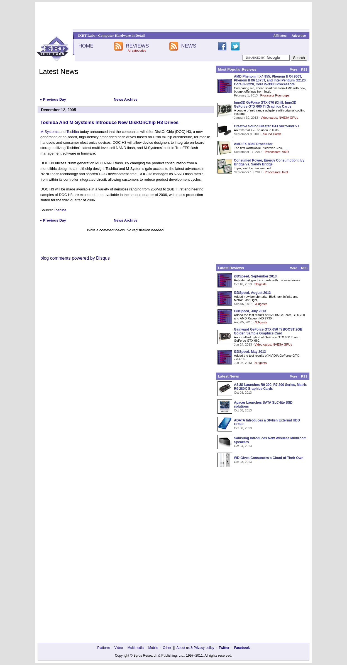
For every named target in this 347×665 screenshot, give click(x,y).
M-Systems (49, 132)
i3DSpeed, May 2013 (250, 352)
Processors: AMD (277, 151)
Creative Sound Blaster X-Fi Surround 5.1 (266, 126)
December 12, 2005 (58, 110)
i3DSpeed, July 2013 (250, 311)
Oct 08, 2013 (243, 392)
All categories (137, 50)
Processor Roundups (274, 95)
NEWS (188, 46)
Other (167, 648)
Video (118, 648)
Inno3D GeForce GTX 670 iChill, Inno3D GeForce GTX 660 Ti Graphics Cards (265, 104)
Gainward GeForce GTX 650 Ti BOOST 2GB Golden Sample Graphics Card (268, 331)
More (293, 69)
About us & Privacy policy (195, 648)
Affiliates (280, 35)
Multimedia (136, 648)
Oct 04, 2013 (243, 446)
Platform (103, 648)
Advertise (299, 35)
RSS (304, 69)
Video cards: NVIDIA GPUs (279, 117)
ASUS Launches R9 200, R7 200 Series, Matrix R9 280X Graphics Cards (270, 387)
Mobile (153, 648)
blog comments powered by (75, 258)
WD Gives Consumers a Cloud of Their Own (268, 458)
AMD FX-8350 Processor (253, 144)
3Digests (260, 284)
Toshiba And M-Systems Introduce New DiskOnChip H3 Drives (109, 122)
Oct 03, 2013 (243, 461)
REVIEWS (137, 46)
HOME (85, 46)
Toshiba (73, 132)
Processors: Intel (276, 172)
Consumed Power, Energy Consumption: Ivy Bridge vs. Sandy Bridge (269, 162)
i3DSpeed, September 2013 (255, 276)
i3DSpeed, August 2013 (252, 293)
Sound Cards (272, 134)
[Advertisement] (173, 15)
